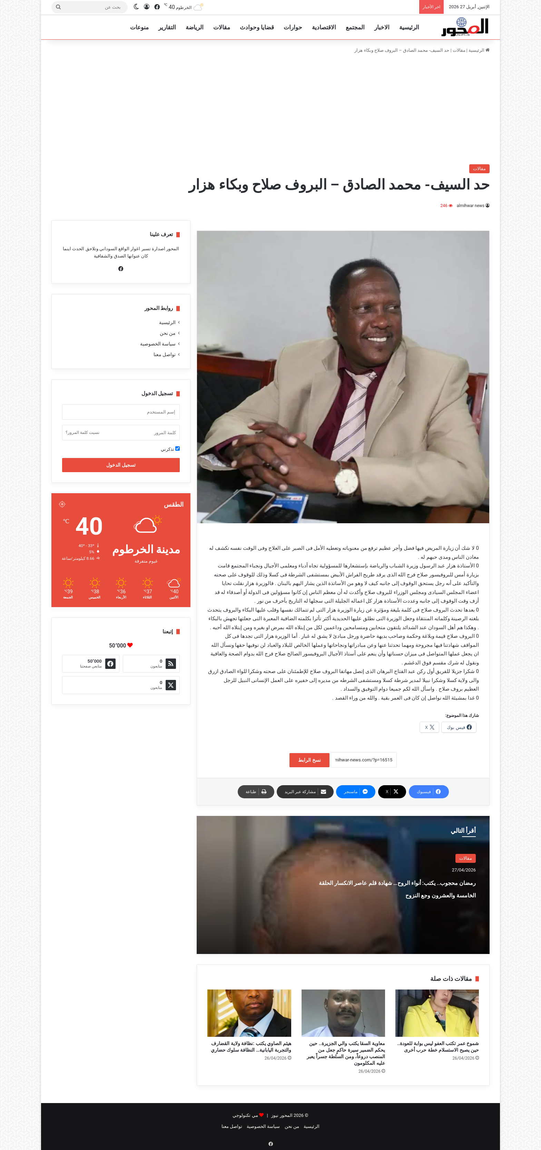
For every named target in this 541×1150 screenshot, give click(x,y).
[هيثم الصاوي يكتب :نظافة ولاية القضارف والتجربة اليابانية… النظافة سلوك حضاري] (249, 1013)
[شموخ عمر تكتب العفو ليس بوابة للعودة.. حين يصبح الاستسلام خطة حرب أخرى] (437, 1013)
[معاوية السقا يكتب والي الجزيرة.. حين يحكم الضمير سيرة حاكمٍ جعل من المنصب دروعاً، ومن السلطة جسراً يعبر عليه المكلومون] (343, 1013)
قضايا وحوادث (257, 27)
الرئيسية (409, 27)
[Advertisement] (270, 109)
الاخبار (382, 27)
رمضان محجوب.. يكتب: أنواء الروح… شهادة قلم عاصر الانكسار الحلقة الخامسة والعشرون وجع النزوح (399, 893)
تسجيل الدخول (120, 465)
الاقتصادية (324, 27)
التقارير (167, 27)
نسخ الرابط (309, 760)
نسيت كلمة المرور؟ (82, 432)
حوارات (293, 27)
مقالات (221, 27)
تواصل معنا (165, 354)
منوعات (139, 27)
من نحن (168, 333)
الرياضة (195, 27)
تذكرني (170, 449)
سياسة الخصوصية (158, 344)
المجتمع (355, 27)
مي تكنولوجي (245, 1115)
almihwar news (470, 205)
